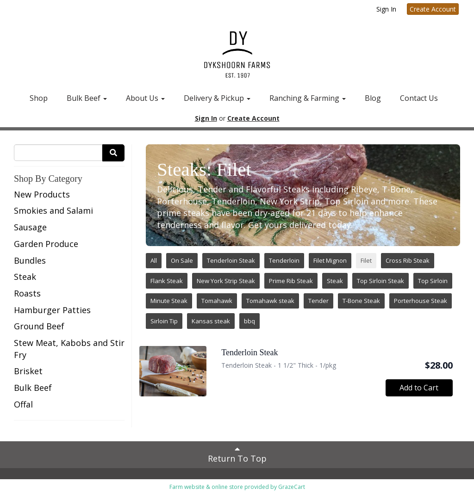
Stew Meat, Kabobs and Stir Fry (69, 348)
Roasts (27, 293)
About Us (145, 98)
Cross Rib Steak (408, 260)
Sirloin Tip (164, 321)
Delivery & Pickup (217, 98)
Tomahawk (216, 300)
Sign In (386, 9)
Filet (366, 260)
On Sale (182, 260)
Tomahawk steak (270, 300)
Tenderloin (284, 260)
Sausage (30, 227)
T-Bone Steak (361, 300)
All (153, 260)
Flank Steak (166, 281)
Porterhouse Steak (420, 300)
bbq (249, 321)
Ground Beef (39, 326)
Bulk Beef (87, 98)
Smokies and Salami (53, 210)
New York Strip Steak (226, 281)
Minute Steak (168, 300)
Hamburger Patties (52, 309)
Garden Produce (46, 243)
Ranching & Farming (307, 98)
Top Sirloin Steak (380, 281)
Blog (373, 98)
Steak (25, 276)
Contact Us (419, 98)
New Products (42, 194)
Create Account (433, 9)
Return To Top (237, 454)
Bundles (30, 260)
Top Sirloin (433, 281)
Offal (23, 404)
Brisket (28, 371)
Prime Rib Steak (291, 281)
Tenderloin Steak (231, 260)
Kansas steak (211, 321)
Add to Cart (418, 388)
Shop (39, 98)
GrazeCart (291, 487)
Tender (318, 300)
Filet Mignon (330, 260)
